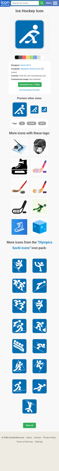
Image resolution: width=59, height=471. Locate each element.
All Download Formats (29, 90)
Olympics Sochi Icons (30, 68)
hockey (31, 123)
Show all (29, 425)
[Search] (42, 3)
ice (22, 123)
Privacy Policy (49, 437)
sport (42, 123)
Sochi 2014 (25, 65)
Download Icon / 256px (30, 84)
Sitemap (39, 441)
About (29, 437)
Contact (37, 437)
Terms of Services (24, 441)
